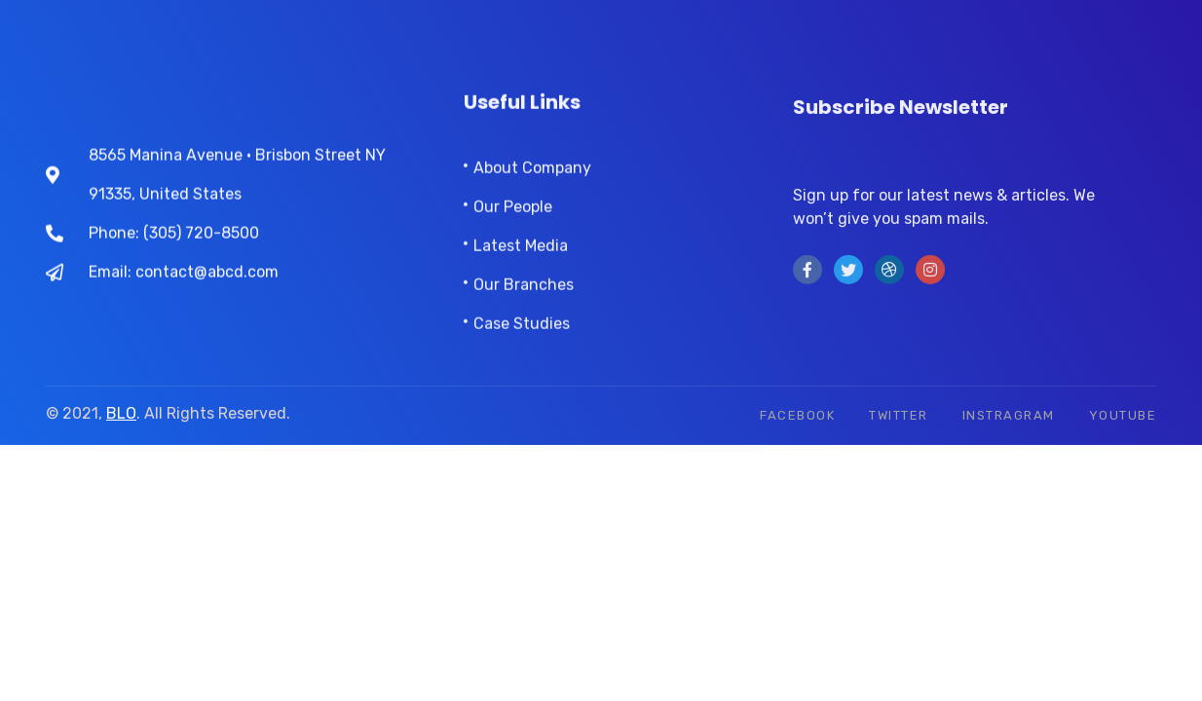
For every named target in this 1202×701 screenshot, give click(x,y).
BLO (121, 413)
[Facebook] (807, 321)
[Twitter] (848, 321)
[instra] (930, 321)
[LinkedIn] (889, 321)
